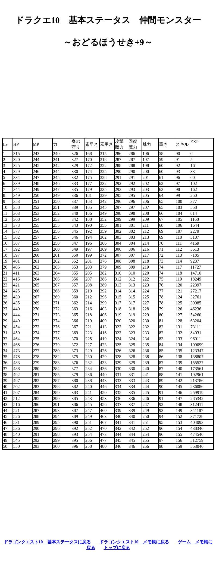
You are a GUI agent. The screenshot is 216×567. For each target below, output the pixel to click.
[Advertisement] (108, 91)
